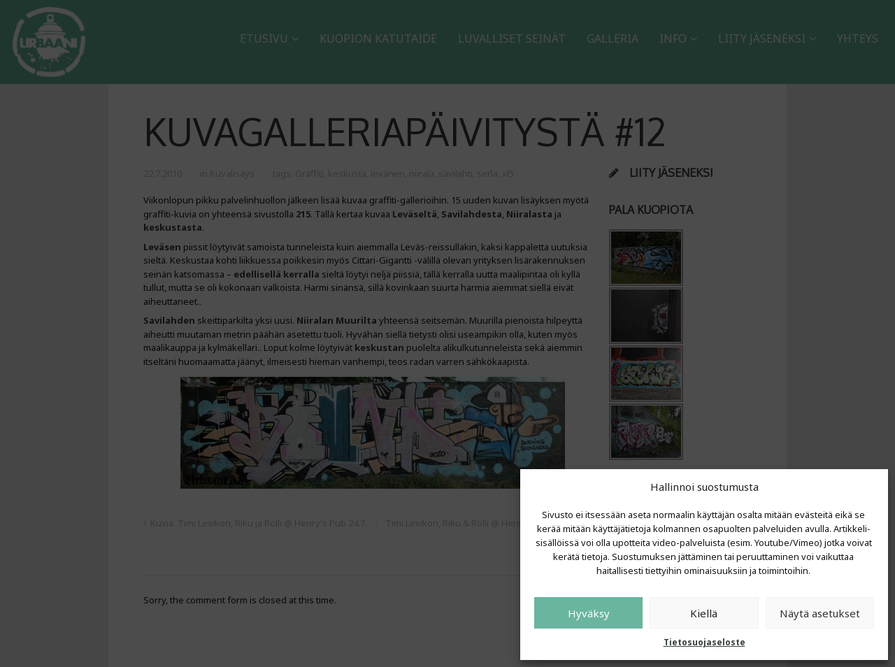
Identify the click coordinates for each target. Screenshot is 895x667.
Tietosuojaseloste (704, 642)
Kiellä (703, 613)
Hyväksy (589, 613)
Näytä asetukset (820, 613)
